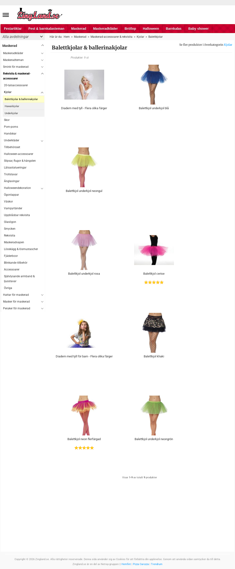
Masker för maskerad (16, 301)
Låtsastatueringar (15, 167)
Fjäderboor (11, 256)
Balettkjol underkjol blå (154, 108)
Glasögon (10, 222)
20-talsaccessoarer (16, 85)
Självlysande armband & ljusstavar (19, 279)
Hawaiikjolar (12, 106)
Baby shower (198, 28)
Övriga (8, 288)
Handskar (10, 133)
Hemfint (126, 564)
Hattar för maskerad (16, 294)
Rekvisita (9, 235)
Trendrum (156, 564)
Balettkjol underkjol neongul (84, 191)
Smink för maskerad (16, 66)
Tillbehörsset (12, 147)
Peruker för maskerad (16, 308)
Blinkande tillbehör (15, 262)
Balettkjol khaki (154, 356)
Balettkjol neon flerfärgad (84, 439)
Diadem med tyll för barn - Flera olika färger (84, 356)
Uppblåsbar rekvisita (17, 215)
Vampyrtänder (13, 208)
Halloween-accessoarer (18, 154)
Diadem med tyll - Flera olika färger (84, 108)
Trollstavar (11, 174)
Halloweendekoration (17, 188)
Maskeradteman (13, 60)
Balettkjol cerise (154, 273)
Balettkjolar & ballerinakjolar (21, 99)
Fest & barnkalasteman (46, 28)
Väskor (8, 201)
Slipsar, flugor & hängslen (20, 160)
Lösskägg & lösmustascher (21, 249)
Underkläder (11, 140)
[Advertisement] (22, 382)
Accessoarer (11, 269)
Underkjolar (11, 113)
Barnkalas (173, 28)
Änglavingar (11, 181)
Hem (67, 36)
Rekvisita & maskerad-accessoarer (17, 76)
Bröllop (130, 28)
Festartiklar (13, 28)
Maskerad (78, 28)
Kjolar (228, 44)
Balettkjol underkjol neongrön (154, 439)
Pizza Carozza (141, 564)
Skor (7, 120)
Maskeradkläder (105, 28)
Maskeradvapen (14, 242)
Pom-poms (11, 126)
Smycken (9, 228)
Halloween (151, 28)
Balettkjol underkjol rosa (84, 273)
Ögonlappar (11, 194)
